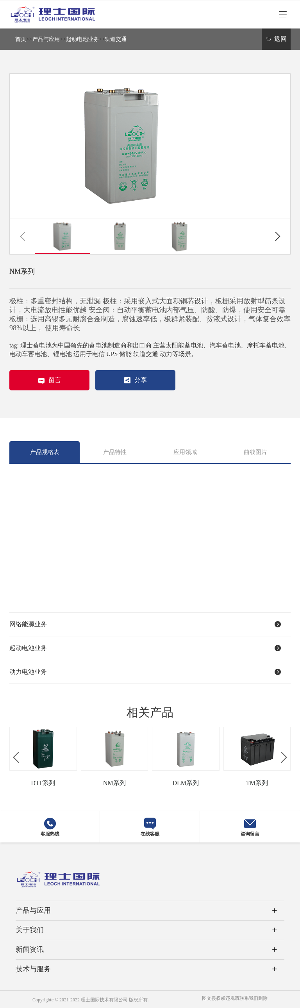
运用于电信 (89, 354)
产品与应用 (46, 39)
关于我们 (30, 930)
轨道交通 (116, 39)
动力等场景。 (178, 354)
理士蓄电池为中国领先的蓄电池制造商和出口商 (86, 345)
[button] (22, 236)
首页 (20, 39)
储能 (125, 354)
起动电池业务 (82, 39)
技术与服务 (33, 969)
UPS (112, 354)
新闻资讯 (30, 949)
